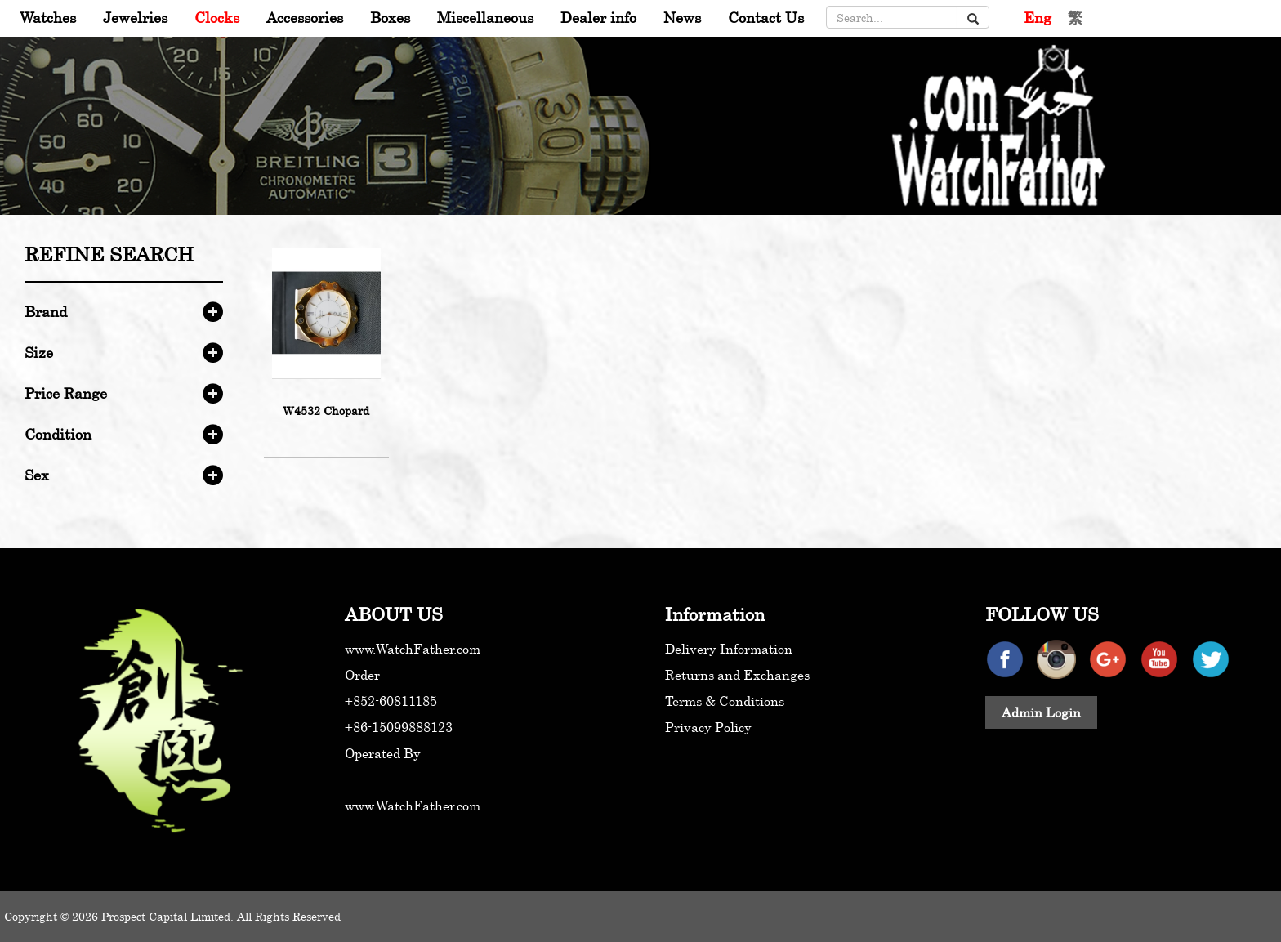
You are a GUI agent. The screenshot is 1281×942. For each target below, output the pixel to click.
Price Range (66, 393)
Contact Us (766, 17)
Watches (48, 17)
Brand (46, 311)
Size (39, 352)
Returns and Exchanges (737, 675)
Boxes (390, 17)
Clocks (216, 17)
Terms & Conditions (724, 701)
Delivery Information (728, 649)
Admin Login (1041, 712)
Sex (37, 475)
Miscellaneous (485, 17)
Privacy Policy (708, 727)
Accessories (304, 17)
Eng (1037, 17)
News (682, 17)
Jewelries (135, 17)
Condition (58, 434)
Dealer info (598, 17)
